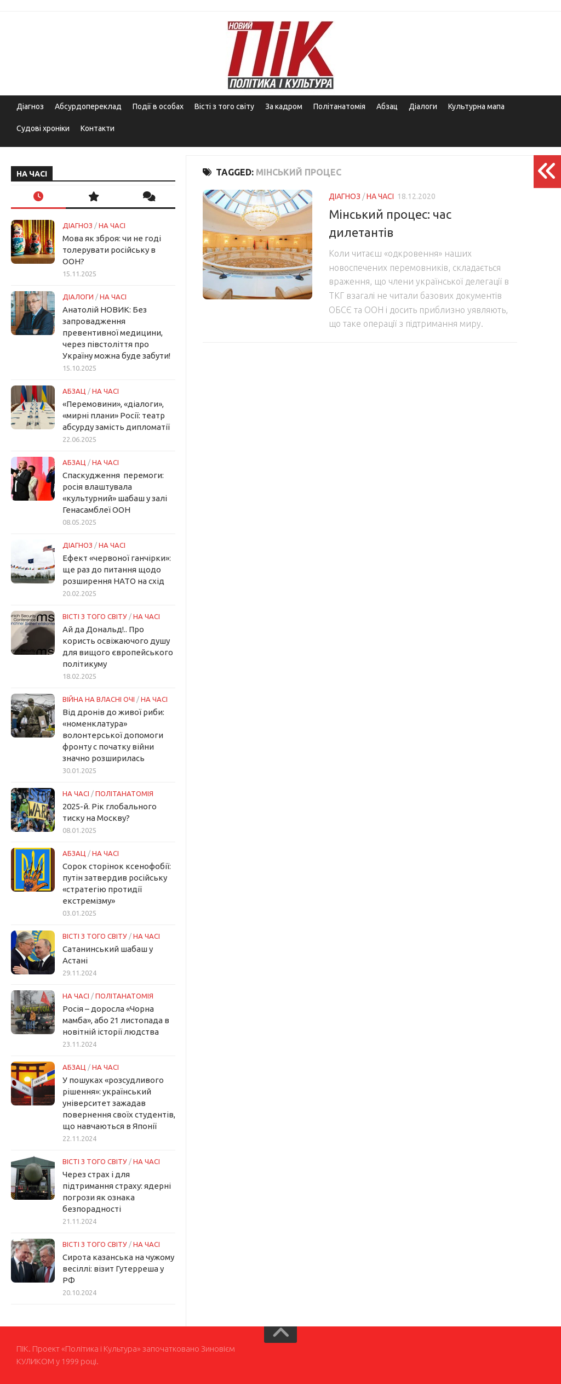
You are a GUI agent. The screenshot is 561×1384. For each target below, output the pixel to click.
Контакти (98, 128)
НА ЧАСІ (380, 196)
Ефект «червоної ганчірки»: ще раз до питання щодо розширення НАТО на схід (116, 569)
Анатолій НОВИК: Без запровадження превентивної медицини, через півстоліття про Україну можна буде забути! (116, 332)
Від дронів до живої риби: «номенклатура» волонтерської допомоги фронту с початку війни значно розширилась (113, 735)
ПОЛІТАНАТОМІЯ (124, 793)
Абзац (387, 106)
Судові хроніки (43, 128)
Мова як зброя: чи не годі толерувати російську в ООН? (111, 250)
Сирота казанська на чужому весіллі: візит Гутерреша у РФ (118, 1268)
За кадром (283, 106)
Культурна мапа (476, 106)
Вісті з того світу (224, 106)
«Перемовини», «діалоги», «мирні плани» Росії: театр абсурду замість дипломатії (116, 415)
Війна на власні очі (98, 699)
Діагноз (30, 106)
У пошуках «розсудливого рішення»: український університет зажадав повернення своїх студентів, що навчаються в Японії (118, 1103)
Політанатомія (339, 106)
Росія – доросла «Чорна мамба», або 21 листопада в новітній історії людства (115, 1020)
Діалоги (423, 106)
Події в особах (158, 106)
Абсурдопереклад (88, 106)
